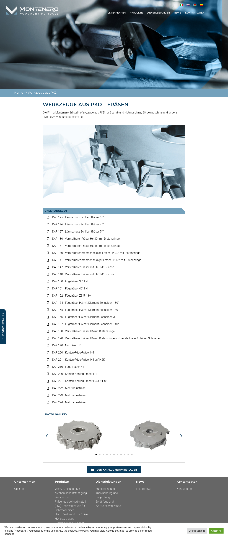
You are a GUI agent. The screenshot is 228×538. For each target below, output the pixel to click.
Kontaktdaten (194, 12)
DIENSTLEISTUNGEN (158, 12)
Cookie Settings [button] (197, 530)
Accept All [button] (216, 530)
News (177, 12)
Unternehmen (117, 12)
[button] (47, 435)
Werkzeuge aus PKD (42, 92)
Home (19, 92)
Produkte (136, 12)
